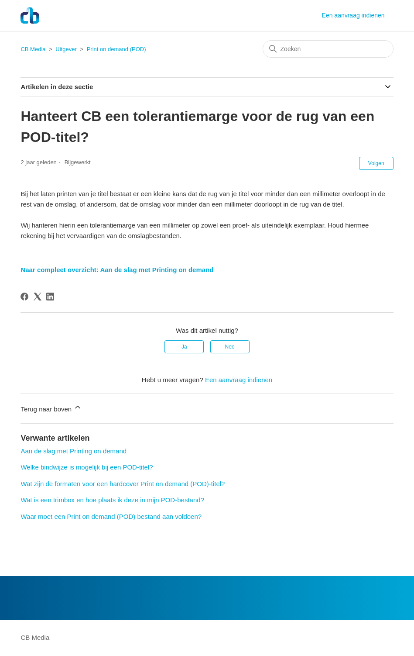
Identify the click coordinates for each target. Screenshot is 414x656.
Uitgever (65, 49)
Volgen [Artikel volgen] (376, 163)
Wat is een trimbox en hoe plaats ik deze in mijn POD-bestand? (112, 500)
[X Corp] (37, 296)
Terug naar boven (51, 408)
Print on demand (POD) (116, 49)
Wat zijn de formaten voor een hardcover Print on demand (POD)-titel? (123, 483)
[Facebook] (24, 296)
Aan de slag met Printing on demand (74, 451)
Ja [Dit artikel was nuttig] (184, 347)
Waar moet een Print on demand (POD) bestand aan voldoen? (111, 516)
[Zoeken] (328, 49)
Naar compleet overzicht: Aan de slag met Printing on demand (117, 269)
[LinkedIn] (50, 296)
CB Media (33, 49)
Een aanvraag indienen (353, 15)
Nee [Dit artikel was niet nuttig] (230, 347)
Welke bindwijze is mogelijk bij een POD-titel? (87, 467)
